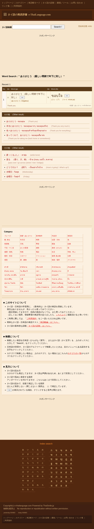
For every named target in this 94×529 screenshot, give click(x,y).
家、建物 (23, 260)
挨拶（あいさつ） (26, 236)
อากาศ (22, 275)
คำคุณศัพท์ (71, 267)
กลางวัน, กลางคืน (10, 275)
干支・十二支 (9, 248)
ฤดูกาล (38, 275)
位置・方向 (56, 240)
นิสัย (21, 283)
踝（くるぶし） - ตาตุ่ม (16, 155)
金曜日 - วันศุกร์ (13, 176)
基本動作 (39, 236)
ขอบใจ (57, 96)
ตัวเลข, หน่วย (9, 271)
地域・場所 (56, 260)
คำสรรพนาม (56, 267)
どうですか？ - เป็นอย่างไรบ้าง (24, 167)
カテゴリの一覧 (74, 353)
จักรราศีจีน (8, 279)
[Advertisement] (47, 55)
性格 (21, 252)
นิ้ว (69, 279)
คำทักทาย (23, 267)
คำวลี (6, 267)
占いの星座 (24, 248)
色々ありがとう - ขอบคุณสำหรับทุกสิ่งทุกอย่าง (26, 131)
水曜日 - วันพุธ (12, 172)
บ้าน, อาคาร (24, 291)
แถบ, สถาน (55, 291)
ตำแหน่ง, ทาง (56, 271)
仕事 (69, 256)
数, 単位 (7, 240)
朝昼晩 (6, 244)
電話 (37, 252)
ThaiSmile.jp (48, 506)
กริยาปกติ (39, 267)
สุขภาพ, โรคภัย (9, 283)
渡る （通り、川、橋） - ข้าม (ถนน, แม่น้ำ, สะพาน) (29, 159)
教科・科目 (8, 256)
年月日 (22, 240)
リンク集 (6, 6)
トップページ (8, 3)
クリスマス (72, 260)
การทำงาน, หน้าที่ (74, 287)
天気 (21, 244)
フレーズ (7, 236)
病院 (6, 260)
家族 (53, 244)
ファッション (41, 256)
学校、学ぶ (72, 252)
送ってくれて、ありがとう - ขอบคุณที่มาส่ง (25, 135)
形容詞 (70, 236)
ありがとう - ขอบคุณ (15, 121)
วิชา (5, 287)
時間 (37, 240)
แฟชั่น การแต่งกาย (42, 287)
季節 (37, 244)
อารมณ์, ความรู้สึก (42, 279)
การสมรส (71, 275)
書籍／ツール (63, 3)
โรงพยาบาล (8, 291)
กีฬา (21, 287)
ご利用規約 (17, 6)
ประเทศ (38, 291)
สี (68, 271)
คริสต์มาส (71, 291)
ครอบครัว (55, 275)
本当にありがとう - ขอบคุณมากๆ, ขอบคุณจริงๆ (27, 126)
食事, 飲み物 (56, 256)
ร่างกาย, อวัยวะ (57, 279)
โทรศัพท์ (39, 283)
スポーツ (23, 256)
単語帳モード (34, 3)
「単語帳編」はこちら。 (49, 322)
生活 (53, 252)
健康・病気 (8, 252)
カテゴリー (21, 3)
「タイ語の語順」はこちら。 (39, 326)
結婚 (69, 244)
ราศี (21, 279)
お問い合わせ (77, 3)
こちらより (61, 315)
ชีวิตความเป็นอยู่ (57, 283)
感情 (37, 248)
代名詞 (54, 236)
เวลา (37, 271)
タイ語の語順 (48, 3)
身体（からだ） (57, 248)
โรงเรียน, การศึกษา (74, 283)
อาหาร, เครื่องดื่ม (58, 287)
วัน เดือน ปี (24, 271)
